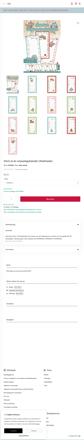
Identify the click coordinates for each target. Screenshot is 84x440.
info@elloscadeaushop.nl (16, 273)
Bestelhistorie (8, 404)
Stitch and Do (23, 10)
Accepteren (13, 431)
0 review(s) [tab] (42, 232)
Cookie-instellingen (24, 435)
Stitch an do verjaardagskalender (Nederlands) (54, 10)
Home (5, 10)
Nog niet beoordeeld (21, 169)
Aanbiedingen (48, 364)
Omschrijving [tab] (42, 224)
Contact (46, 400)
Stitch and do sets (34, 10)
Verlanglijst (7, 408)
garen (6, 179)
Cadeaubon (47, 361)
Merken (46, 357)
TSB (79, 418)
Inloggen (6, 400)
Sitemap (46, 404)
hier (38, 424)
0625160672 (18, 269)
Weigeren (33, 431)
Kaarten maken (13, 10)
